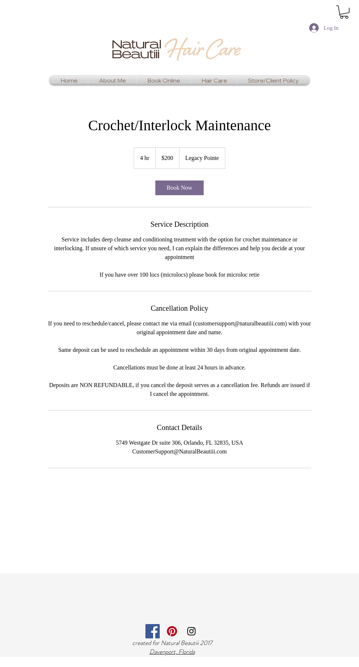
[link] (344, 12)
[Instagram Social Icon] (191, 631)
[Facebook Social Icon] (152, 631)
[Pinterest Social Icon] (172, 631)
